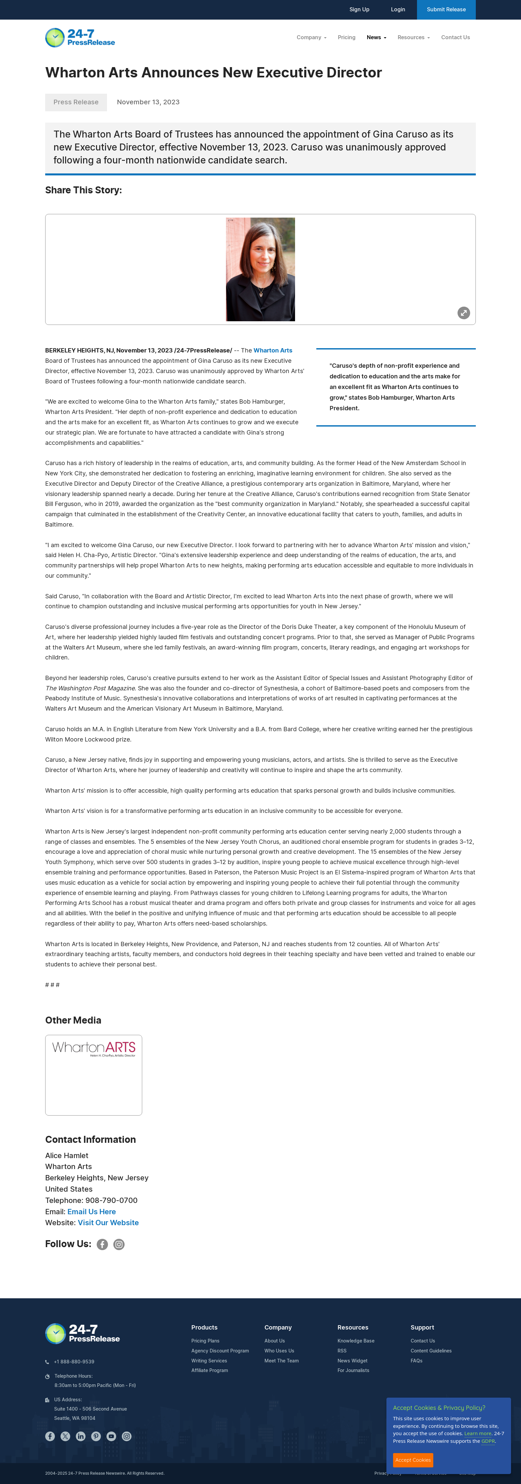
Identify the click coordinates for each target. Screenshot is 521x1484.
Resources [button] (412, 37)
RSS (342, 1351)
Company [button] (310, 37)
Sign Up (359, 9)
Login (398, 9)
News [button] (374, 37)
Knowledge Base (356, 1341)
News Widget (352, 1361)
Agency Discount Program (220, 1351)
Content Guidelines (431, 1351)
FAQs (417, 1361)
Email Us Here (91, 1212)
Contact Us (455, 37)
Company (278, 1328)
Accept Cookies (413, 1460)
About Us (274, 1341)
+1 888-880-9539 (74, 1362)
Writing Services (209, 1361)
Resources (353, 1328)
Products (204, 1328)
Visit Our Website (108, 1223)
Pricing (347, 37)
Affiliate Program (209, 1370)
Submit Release (446, 9)
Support (422, 1328)
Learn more (478, 1433)
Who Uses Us (279, 1351)
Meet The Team (281, 1361)
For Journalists (353, 1370)
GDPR (488, 1440)
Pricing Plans (205, 1341)
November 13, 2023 (148, 102)
